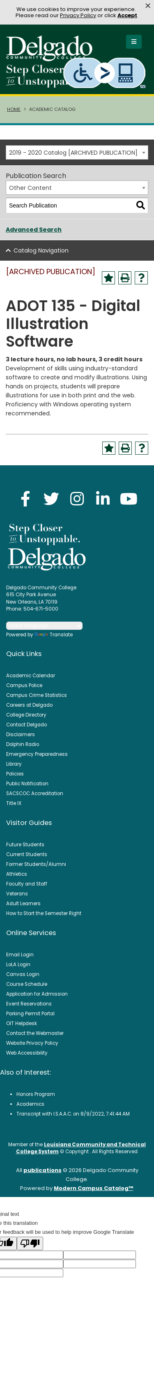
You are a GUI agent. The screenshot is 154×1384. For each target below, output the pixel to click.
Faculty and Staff (26, 884)
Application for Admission (37, 994)
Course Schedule (26, 984)
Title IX (13, 803)
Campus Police (24, 685)
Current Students (26, 854)
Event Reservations (29, 1004)
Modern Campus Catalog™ (93, 1188)
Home (14, 109)
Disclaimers (20, 734)
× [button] (148, 6)
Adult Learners (23, 903)
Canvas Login (22, 974)
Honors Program (35, 1094)
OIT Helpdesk (21, 1023)
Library (14, 764)
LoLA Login (18, 964)
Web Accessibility (27, 1053)
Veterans (17, 893)
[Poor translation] (30, 1243)
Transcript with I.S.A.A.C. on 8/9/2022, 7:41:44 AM (73, 1114)
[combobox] (77, 152)
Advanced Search (34, 229)
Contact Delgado (26, 724)
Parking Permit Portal (30, 1013)
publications (42, 1170)
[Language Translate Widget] (44, 626)
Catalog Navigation (41, 250)
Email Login (20, 954)
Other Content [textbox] (30, 188)
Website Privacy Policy (32, 1043)
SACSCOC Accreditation (34, 793)
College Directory (26, 715)
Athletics (16, 874)
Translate (53, 634)
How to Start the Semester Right (43, 913)
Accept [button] (127, 15)
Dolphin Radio (22, 744)
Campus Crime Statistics (36, 695)
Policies (15, 774)
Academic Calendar (30, 675)
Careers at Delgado (29, 705)
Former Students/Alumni (36, 864)
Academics (30, 1104)
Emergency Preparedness (37, 754)
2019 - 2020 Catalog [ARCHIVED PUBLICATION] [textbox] (73, 153)
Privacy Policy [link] (78, 15)
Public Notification (27, 783)
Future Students (25, 844)
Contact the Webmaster (35, 1033)
